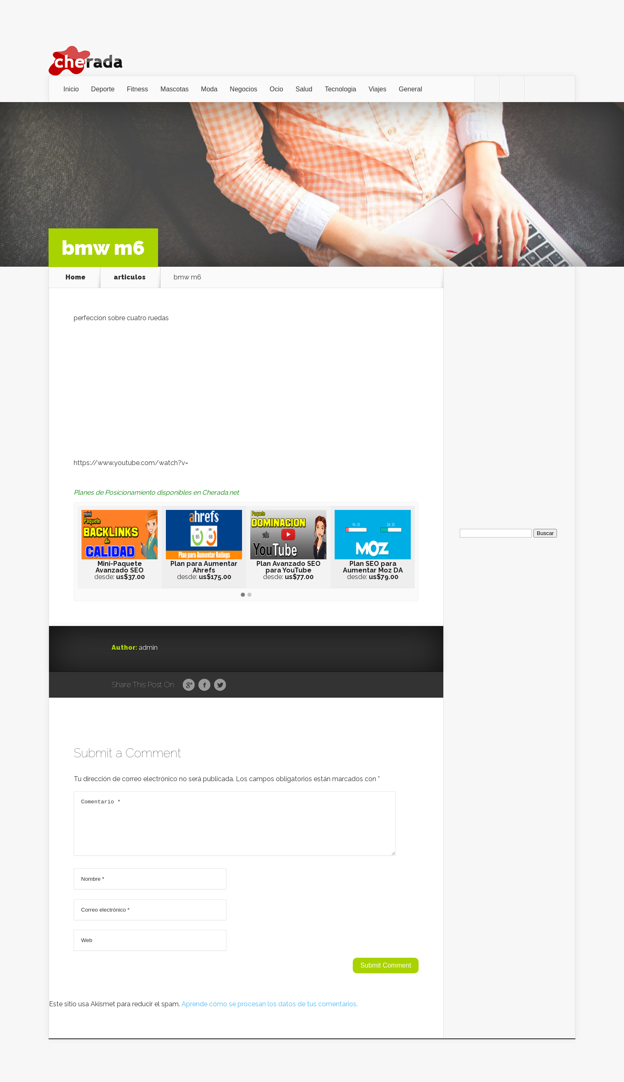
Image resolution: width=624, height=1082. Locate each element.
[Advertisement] (509, 390)
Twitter (220, 685)
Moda (209, 89)
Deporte (102, 89)
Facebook (204, 685)
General (410, 89)
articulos (130, 277)
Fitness (137, 89)
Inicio (71, 89)
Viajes (377, 89)
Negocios (243, 89)
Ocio (276, 89)
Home (75, 277)
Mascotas (175, 89)
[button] (243, 595)
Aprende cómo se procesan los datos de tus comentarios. (270, 1014)
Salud (304, 89)
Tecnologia (340, 89)
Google (188, 685)
